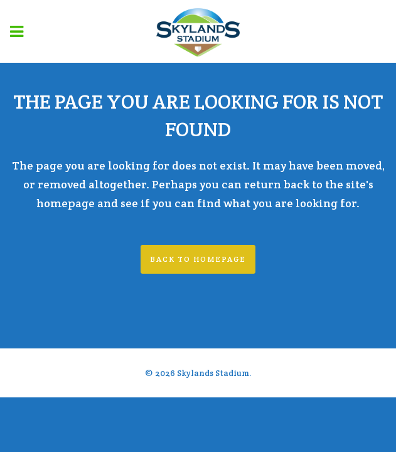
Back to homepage (198, 259)
